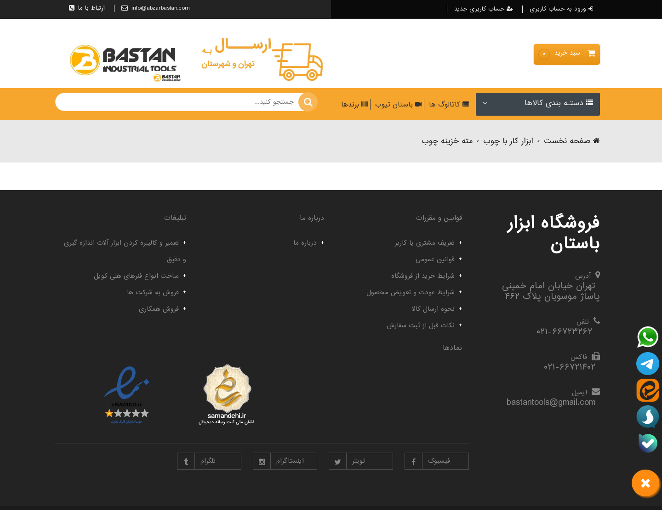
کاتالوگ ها (448, 104)
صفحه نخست (572, 141)
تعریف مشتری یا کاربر (425, 243)
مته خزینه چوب (447, 141)
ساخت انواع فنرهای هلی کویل (136, 276)
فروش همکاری (159, 309)
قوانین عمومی (435, 259)
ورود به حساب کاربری (561, 9)
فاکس (579, 357)
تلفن (582, 322)
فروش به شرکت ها (153, 292)
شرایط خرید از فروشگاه (423, 276)
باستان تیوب (397, 104)
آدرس (583, 276)
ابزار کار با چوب (508, 141)
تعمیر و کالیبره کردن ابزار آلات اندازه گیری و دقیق (125, 251)
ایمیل (579, 392)
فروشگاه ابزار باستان (554, 233)
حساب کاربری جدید (483, 9)
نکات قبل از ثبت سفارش (421, 325)
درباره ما (305, 243)
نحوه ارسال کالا (433, 309)
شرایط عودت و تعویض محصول (410, 292)
